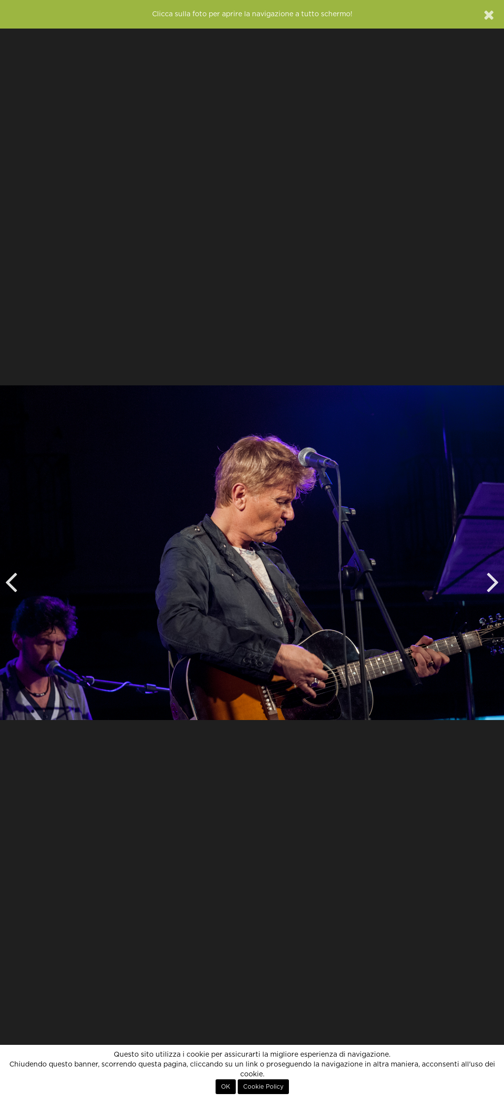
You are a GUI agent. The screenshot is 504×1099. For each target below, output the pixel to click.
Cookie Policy (263, 1087)
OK (225, 1087)
